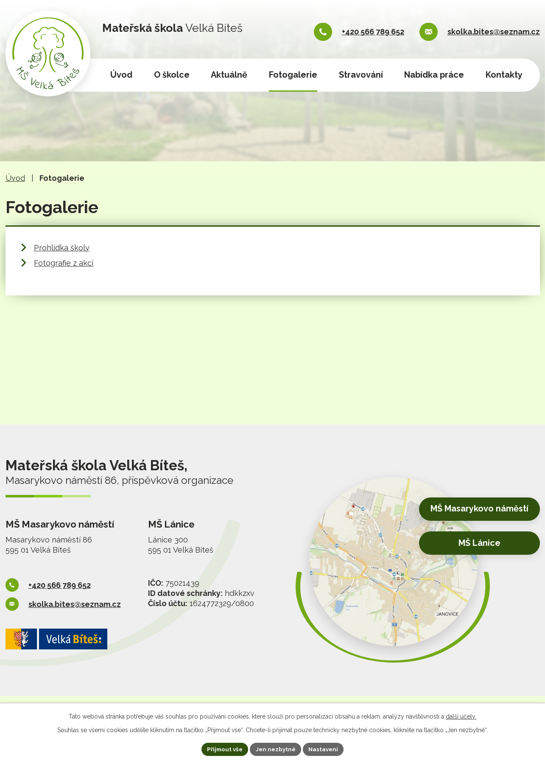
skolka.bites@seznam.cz (493, 31)
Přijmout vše (222, 748)
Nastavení (325, 748)
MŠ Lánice (474, 543)
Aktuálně (229, 75)
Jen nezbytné (275, 748)
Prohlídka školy (61, 247)
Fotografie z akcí (63, 262)
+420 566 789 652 (373, 31)
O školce (172, 75)
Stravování (361, 75)
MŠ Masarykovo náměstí (473, 510)
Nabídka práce (434, 75)
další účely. (461, 715)
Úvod (121, 75)
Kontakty (504, 75)
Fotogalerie (293, 75)
